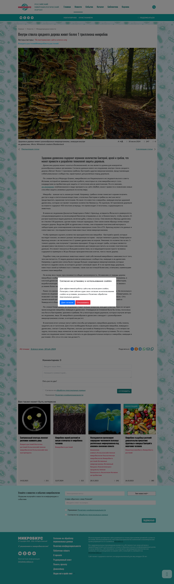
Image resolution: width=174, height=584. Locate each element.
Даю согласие (67, 302)
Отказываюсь (83, 302)
